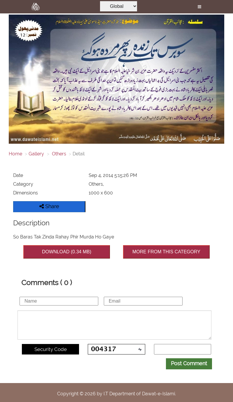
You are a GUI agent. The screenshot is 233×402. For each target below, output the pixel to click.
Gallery (36, 154)
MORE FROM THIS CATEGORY (166, 251)
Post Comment (189, 363)
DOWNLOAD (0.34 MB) (66, 251)
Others (58, 154)
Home (15, 154)
